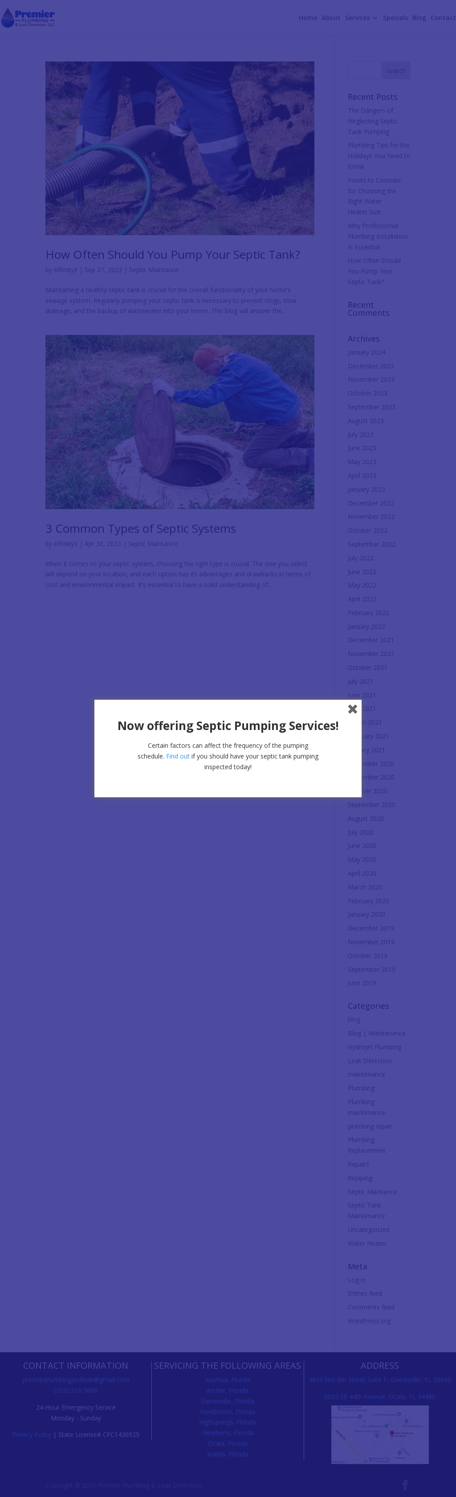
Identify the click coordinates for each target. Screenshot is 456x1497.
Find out (178, 756)
